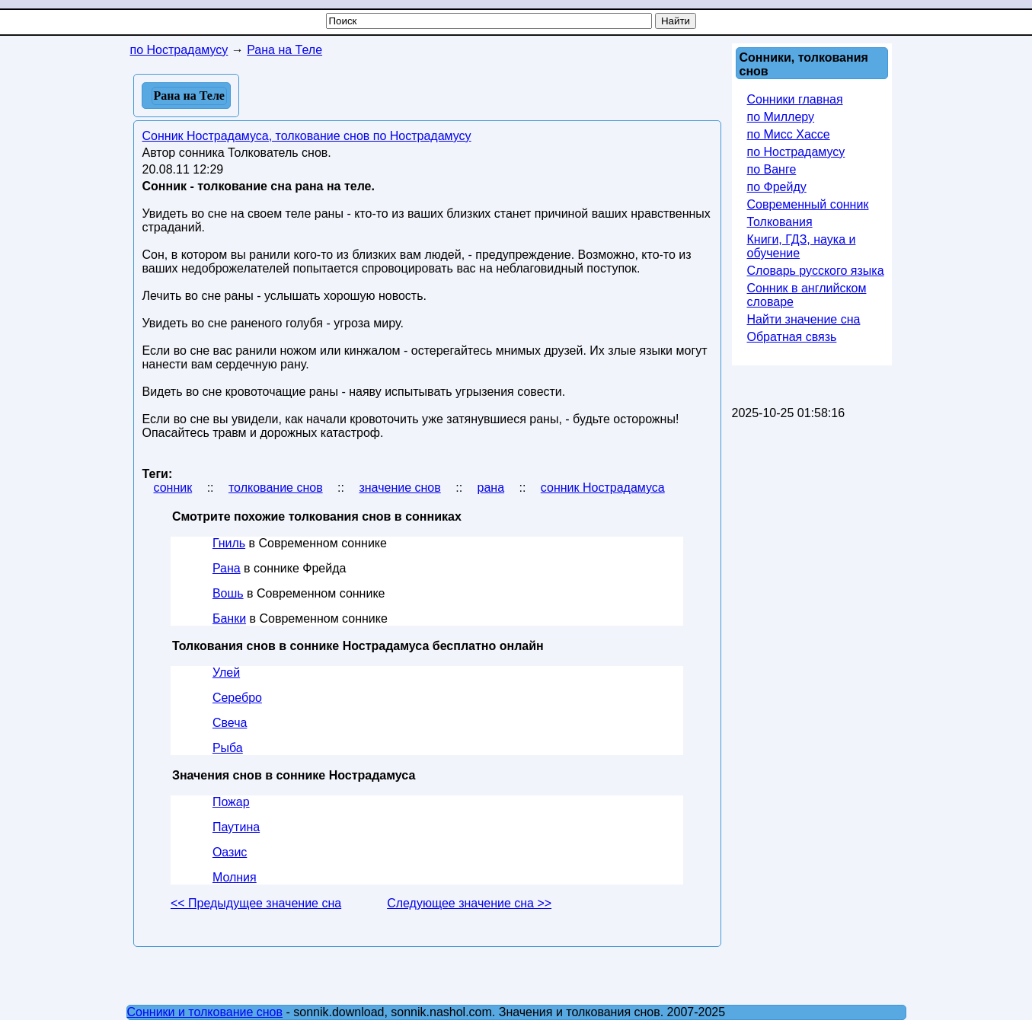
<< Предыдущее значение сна (256, 903)
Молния (234, 877)
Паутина (236, 827)
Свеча (229, 722)
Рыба (227, 747)
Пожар (231, 801)
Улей (226, 672)
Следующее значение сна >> (469, 903)
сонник (173, 487)
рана (491, 487)
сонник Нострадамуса (603, 487)
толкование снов (275, 487)
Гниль (228, 543)
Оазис (229, 852)
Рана (226, 568)
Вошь (228, 593)
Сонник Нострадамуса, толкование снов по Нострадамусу (306, 135)
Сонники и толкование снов (205, 1012)
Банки (229, 618)
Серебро (237, 697)
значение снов (399, 487)
